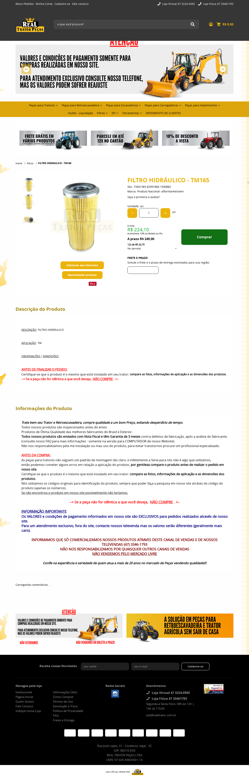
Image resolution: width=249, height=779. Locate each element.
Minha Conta (44, 4)
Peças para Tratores (42, 105)
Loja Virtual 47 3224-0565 (178, 4)
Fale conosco (80, 4)
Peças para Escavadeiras (122, 105)
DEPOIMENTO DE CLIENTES (163, 113)
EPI (114, 113)
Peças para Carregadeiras (161, 105)
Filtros (101, 113)
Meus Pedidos (25, 4)
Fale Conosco (24, 706)
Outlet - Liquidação (80, 113)
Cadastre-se (62, 4)
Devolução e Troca (65, 706)
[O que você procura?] (192, 24)
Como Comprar (63, 697)
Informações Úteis (65, 692)
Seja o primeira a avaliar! (143, 197)
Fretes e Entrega (63, 720)
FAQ (56, 715)
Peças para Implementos (201, 105)
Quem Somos (25, 701)
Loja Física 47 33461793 (217, 4)
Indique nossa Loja (28, 711)
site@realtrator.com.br (161, 715)
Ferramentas (130, 113)
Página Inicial (24, 697)
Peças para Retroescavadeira (80, 105)
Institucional (24, 692)
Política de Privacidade (68, 711)
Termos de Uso (63, 701)
